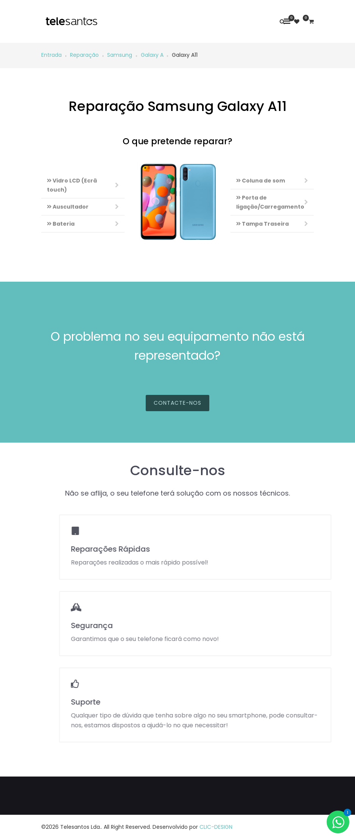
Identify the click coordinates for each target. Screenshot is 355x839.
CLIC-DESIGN (215, 827)
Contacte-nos (177, 411)
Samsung (119, 55)
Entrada (51, 55)
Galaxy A (152, 55)
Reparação (84, 55)
